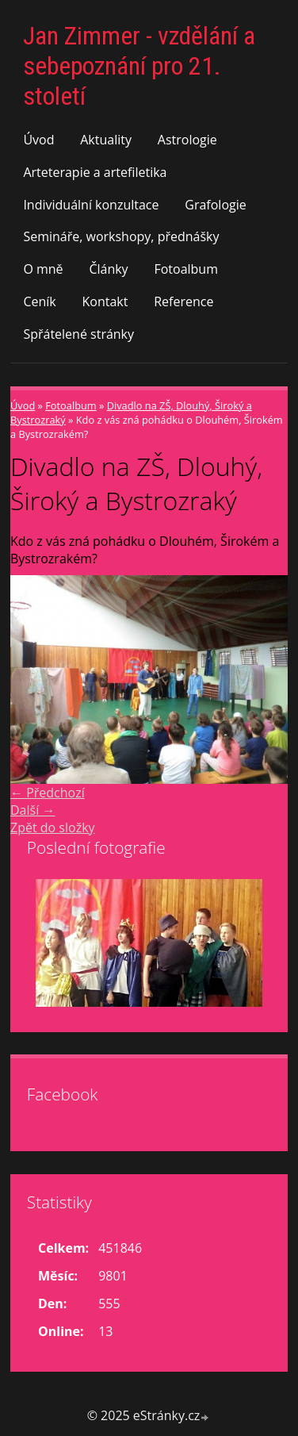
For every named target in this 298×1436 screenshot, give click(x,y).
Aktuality (106, 139)
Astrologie (187, 139)
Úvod (38, 139)
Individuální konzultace (91, 204)
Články (108, 269)
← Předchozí (47, 792)
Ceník (39, 301)
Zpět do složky (52, 827)
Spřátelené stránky (78, 334)
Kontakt (105, 301)
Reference (183, 301)
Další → (32, 810)
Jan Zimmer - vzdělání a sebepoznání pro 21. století (139, 66)
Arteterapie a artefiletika (94, 172)
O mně (43, 269)
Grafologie (215, 204)
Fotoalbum (186, 269)
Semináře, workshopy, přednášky (121, 236)
